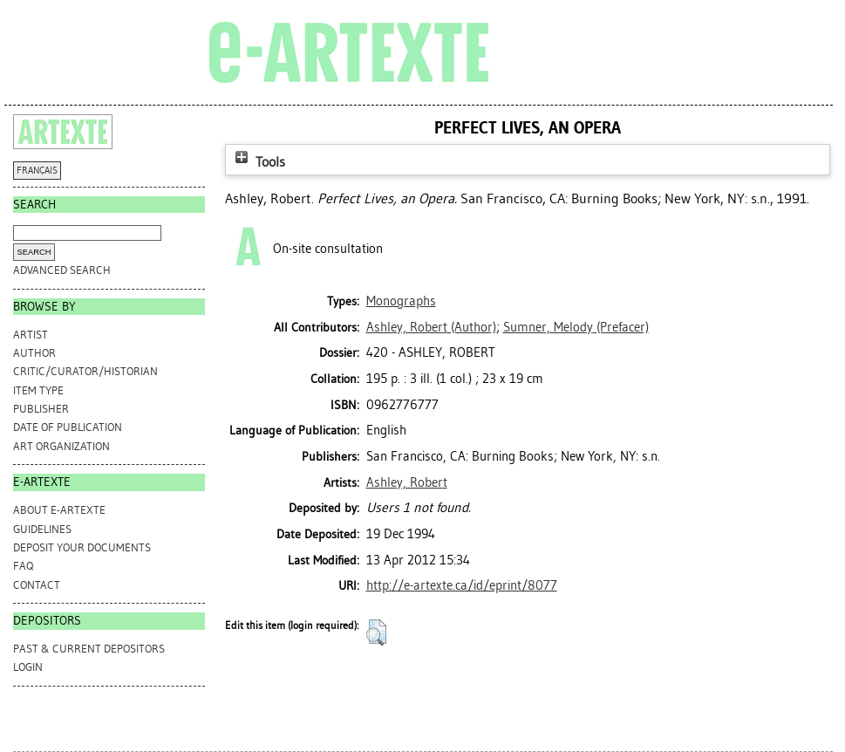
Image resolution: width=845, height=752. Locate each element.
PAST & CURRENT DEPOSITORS (89, 648)
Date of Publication (67, 427)
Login (28, 666)
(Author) (431, 327)
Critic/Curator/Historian (85, 371)
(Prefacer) (576, 327)
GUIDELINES (42, 529)
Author (34, 352)
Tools (258, 162)
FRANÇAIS (37, 170)
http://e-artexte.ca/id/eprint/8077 (461, 585)
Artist (30, 334)
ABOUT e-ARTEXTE (59, 509)
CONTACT (36, 584)
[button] (376, 632)
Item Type (38, 390)
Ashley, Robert (406, 482)
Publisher (41, 408)
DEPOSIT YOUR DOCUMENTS (82, 547)
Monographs (401, 301)
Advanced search (62, 270)
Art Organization (61, 446)
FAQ (23, 565)
